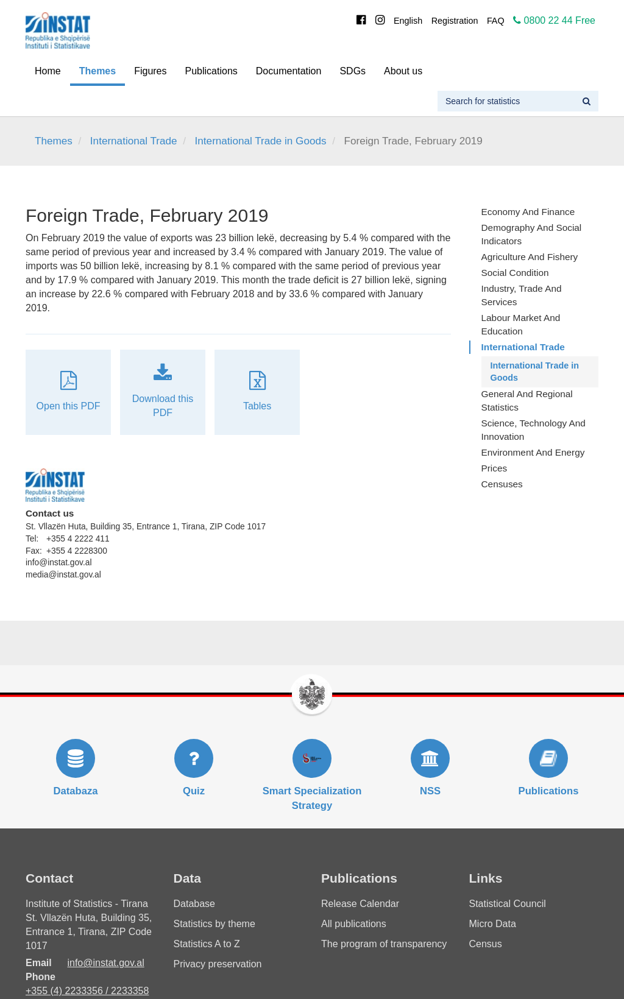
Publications (211, 71)
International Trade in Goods (261, 141)
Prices (494, 468)
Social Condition (515, 272)
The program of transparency (384, 944)
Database (195, 903)
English (408, 21)
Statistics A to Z (207, 944)
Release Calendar (360, 903)
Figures (150, 71)
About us (403, 71)
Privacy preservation (218, 964)
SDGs (352, 71)
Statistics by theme (214, 924)
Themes (97, 71)
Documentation (289, 71)
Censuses (502, 484)
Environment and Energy (533, 452)
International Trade (133, 141)
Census (485, 944)
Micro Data (492, 924)
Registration (454, 21)
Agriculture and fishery (529, 257)
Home (48, 71)
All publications (353, 924)
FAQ (496, 21)
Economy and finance (528, 212)
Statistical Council (507, 903)
